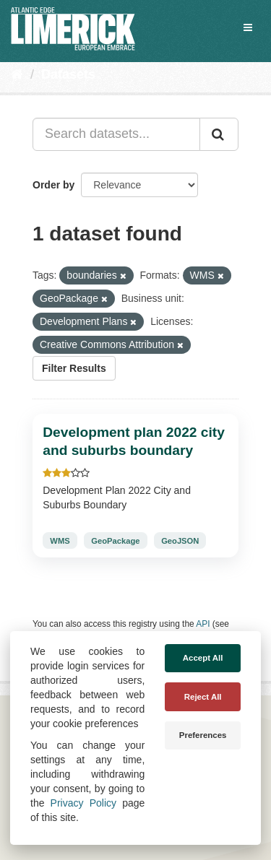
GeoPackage (115, 541)
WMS (59, 541)
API (203, 624)
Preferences (203, 735)
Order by (53, 185)
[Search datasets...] (116, 134)
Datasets (68, 74)
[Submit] (218, 134)
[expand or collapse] (248, 27)
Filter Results (74, 368)
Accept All (203, 657)
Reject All (203, 696)
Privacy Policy (83, 803)
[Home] (17, 74)
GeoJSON (180, 541)
